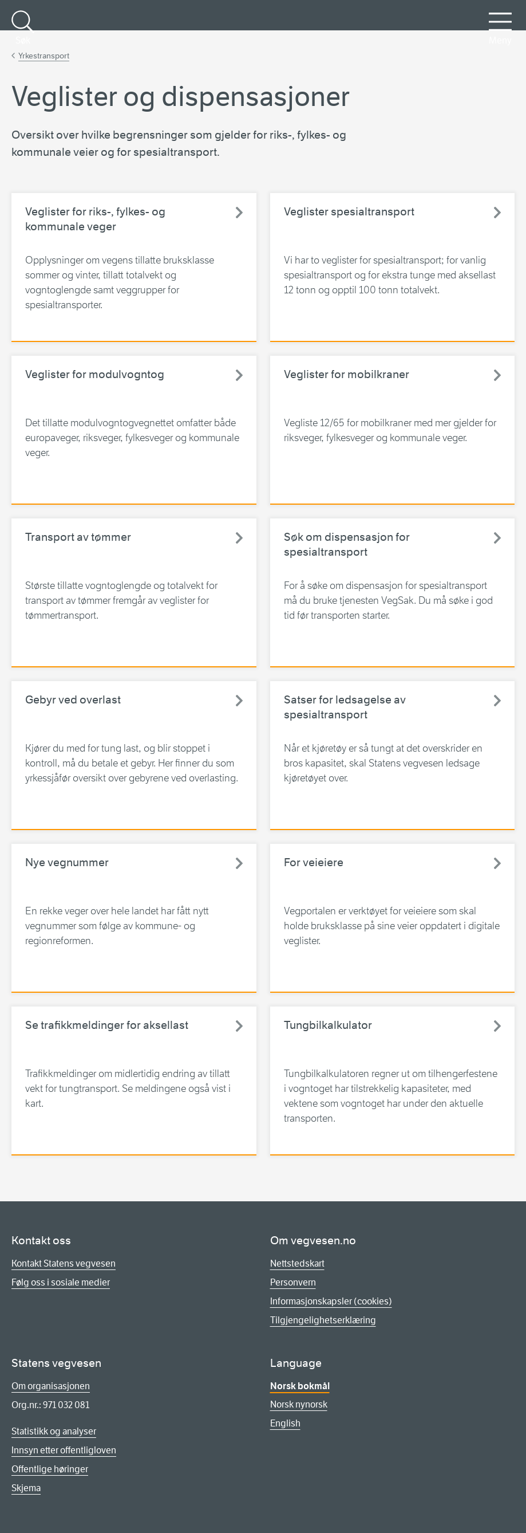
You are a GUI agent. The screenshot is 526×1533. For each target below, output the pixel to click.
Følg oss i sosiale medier (60, 1282)
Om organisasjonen (50, 1386)
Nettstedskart (297, 1263)
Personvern (293, 1282)
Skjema (26, 1488)
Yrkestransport (43, 55)
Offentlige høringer (49, 1469)
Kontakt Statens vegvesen (63, 1263)
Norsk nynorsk (298, 1404)
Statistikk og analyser (53, 1431)
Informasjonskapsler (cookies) (331, 1301)
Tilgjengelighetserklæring (323, 1320)
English (285, 1423)
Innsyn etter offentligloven (63, 1450)
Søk (22, 28)
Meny (500, 28)
